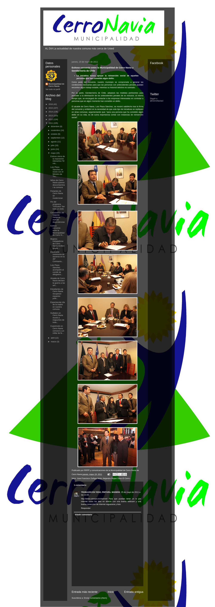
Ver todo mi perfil (53, 89)
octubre (54, 134)
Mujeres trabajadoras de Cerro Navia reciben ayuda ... (57, 243)
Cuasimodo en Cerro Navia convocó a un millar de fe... (57, 329)
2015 (51, 108)
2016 (51, 104)
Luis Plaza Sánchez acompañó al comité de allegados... (57, 270)
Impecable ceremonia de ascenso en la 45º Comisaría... (57, 256)
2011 (51, 123)
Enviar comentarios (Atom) (95, 598)
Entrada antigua (133, 591)
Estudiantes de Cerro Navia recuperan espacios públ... (56, 293)
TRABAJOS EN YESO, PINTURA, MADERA (100, 492)
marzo (54, 341)
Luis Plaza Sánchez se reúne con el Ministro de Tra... (56, 171)
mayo (53, 153)
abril (53, 338)
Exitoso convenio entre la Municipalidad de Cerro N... (57, 230)
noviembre (55, 130)
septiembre (56, 138)
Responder (86, 508)
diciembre (55, 126)
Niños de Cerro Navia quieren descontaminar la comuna (57, 183)
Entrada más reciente (84, 591)
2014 (51, 112)
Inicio (111, 591)
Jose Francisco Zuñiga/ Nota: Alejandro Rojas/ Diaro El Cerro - (104, 478)
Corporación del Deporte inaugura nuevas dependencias (57, 217)
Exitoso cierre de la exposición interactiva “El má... (57, 159)
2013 (51, 115)
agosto (54, 142)
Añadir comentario (83, 514)
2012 (51, 119)
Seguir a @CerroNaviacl (156, 99)
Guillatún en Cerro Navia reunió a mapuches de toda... (57, 317)
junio (53, 149)
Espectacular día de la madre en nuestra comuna (57, 305)
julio (53, 145)
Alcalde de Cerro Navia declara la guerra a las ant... (57, 281)
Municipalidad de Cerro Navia (56, 85)
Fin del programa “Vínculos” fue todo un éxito (57, 205)
